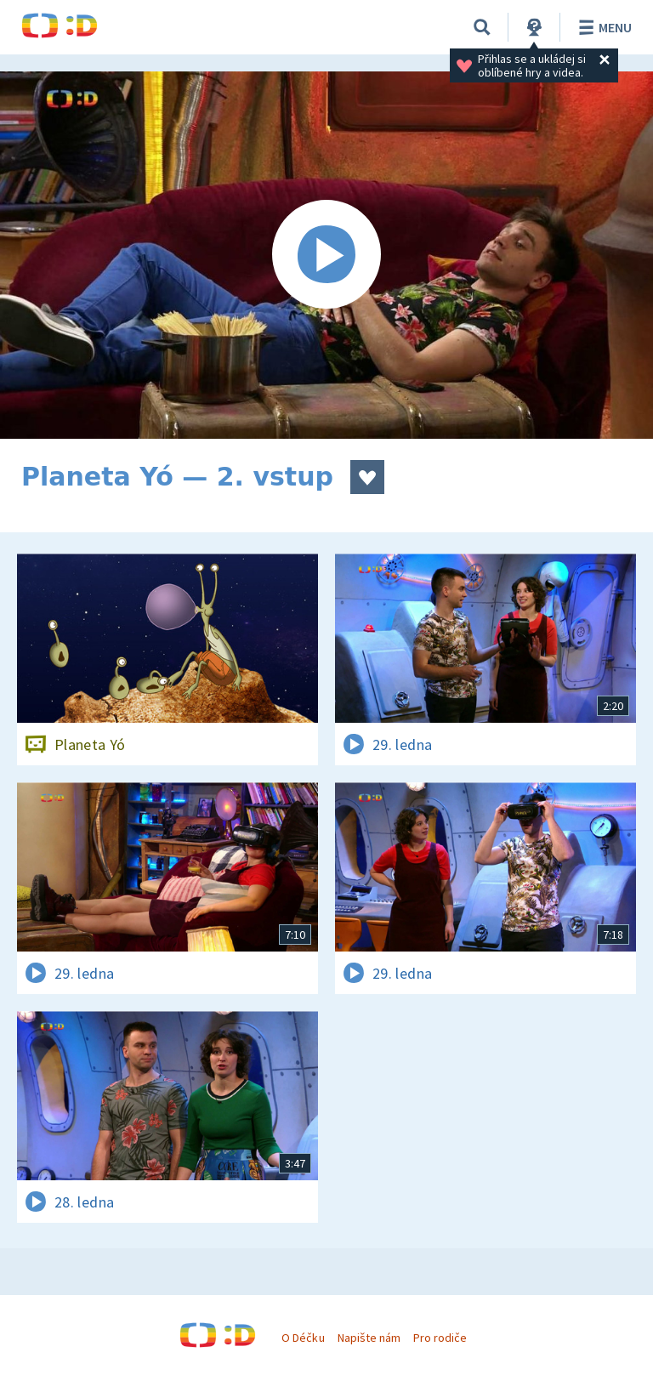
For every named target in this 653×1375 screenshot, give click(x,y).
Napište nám (369, 1337)
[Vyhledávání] (482, 27)
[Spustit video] (326, 255)
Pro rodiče (440, 1337)
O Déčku (302, 1337)
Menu (602, 27)
